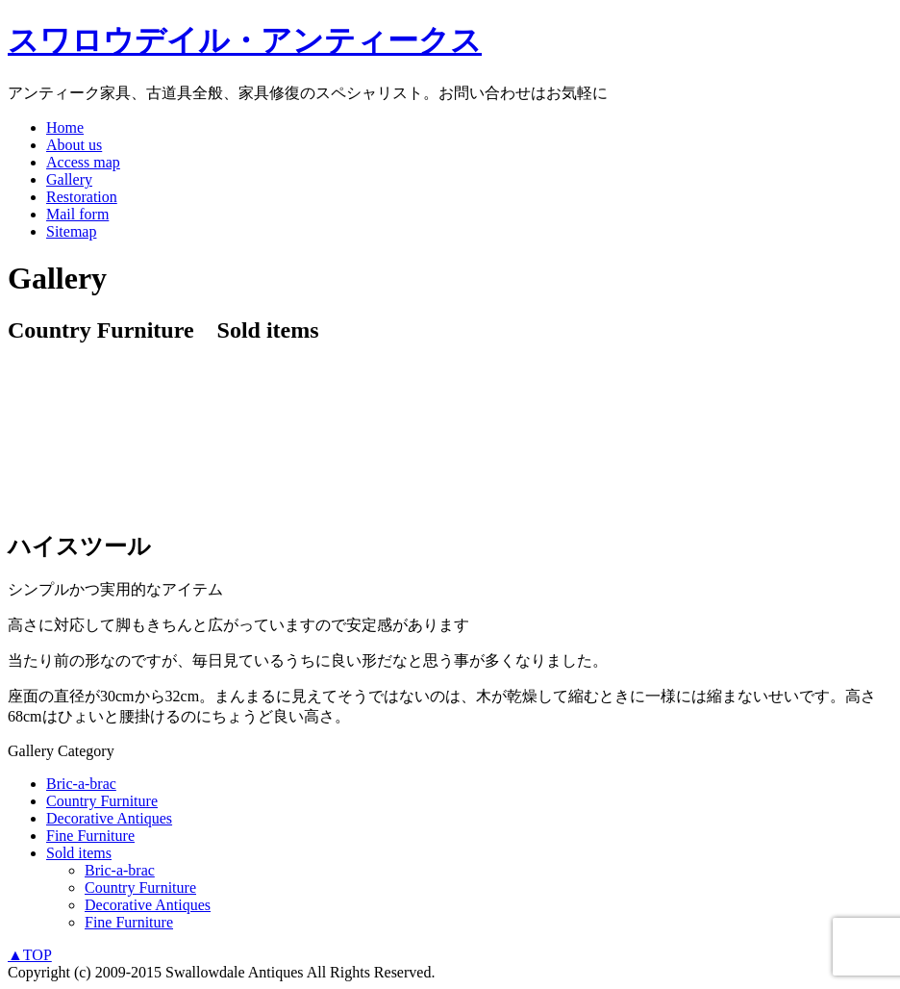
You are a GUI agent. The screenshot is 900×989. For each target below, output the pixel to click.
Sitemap (71, 231)
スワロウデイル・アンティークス (245, 40)
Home (65, 127)
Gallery (69, 179)
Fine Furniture (90, 835)
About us (74, 145)
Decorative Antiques (109, 818)
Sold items (79, 853)
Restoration (81, 197)
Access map (83, 162)
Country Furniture (102, 801)
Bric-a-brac (81, 783)
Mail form (77, 214)
